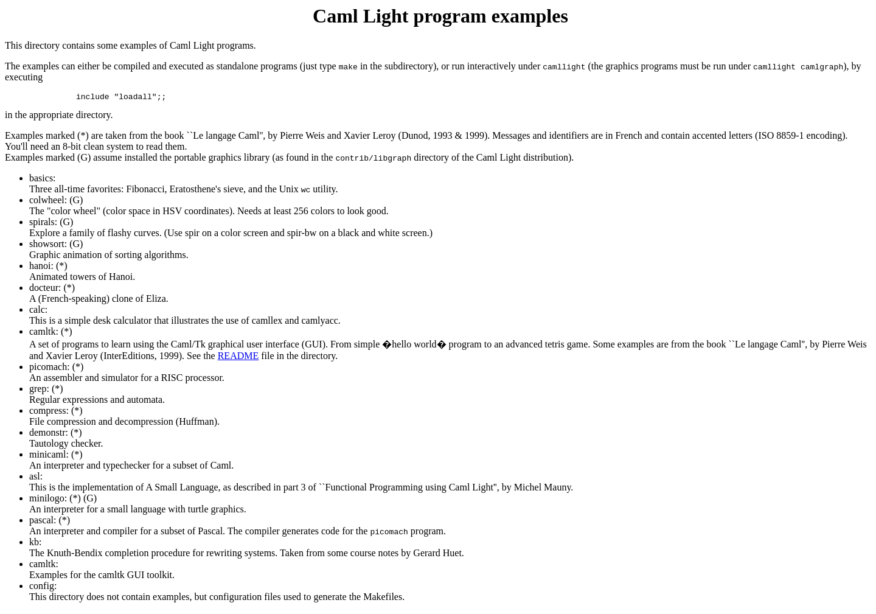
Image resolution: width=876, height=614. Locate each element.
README (238, 357)
